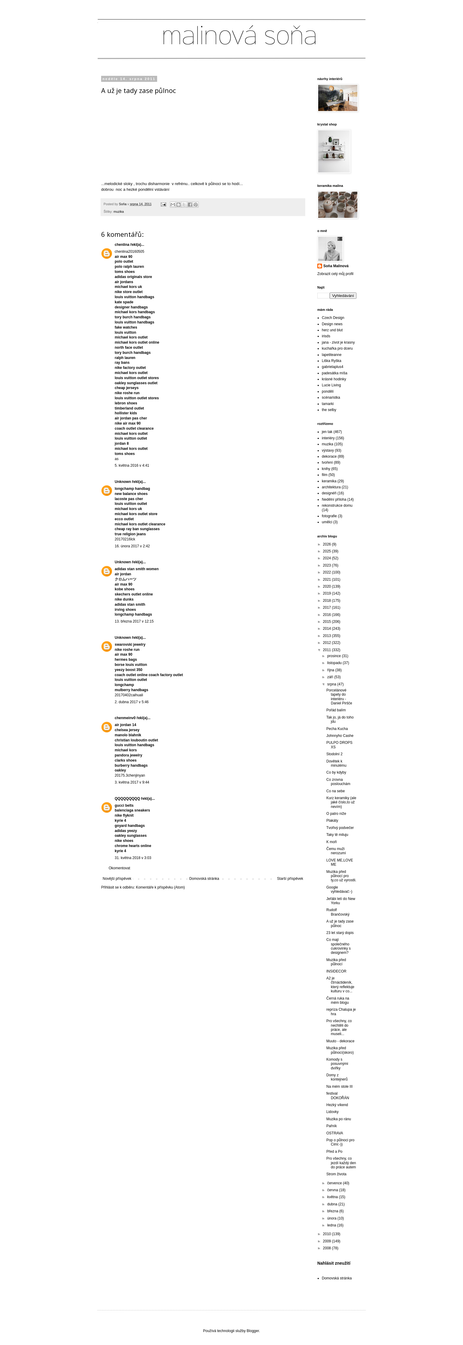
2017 (327, 607)
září (330, 677)
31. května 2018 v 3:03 (133, 858)
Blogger (253, 1331)
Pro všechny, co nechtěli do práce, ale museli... (339, 1027)
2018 (327, 600)
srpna (332, 684)
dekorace (329, 456)
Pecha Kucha (337, 729)
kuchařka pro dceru (337, 348)
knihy (326, 469)
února (332, 1218)
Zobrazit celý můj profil (335, 274)
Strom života (336, 1174)
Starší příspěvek (290, 879)
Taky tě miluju (337, 835)
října (331, 670)
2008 (327, 1248)
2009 (327, 1241)
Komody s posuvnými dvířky (337, 1063)
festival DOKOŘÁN (337, 1095)
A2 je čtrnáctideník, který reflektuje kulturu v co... (340, 984)
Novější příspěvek (117, 879)
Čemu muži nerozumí (336, 851)
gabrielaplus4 (332, 367)
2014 (327, 628)
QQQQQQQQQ (127, 798)
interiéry (328, 438)
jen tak (327, 432)
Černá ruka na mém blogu (337, 1000)
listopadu (335, 663)
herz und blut (332, 330)
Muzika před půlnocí (336, 962)
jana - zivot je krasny (338, 342)
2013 (327, 636)
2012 (327, 643)
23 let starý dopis (340, 933)
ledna (332, 1225)
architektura (331, 487)
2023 (327, 565)
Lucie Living (331, 385)
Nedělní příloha (334, 499)
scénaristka (331, 397)
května (333, 1197)
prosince (334, 656)
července (335, 1183)
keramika (329, 481)
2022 (327, 572)
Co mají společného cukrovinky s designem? (338, 946)
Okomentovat (119, 868)
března (333, 1211)
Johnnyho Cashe (339, 736)
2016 (327, 615)
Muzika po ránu (338, 1119)
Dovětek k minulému (336, 763)
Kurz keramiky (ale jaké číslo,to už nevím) (341, 802)
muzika (118, 211)
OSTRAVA (334, 1133)
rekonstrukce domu (337, 505)
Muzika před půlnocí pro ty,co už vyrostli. (341, 876)
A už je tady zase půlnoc (340, 923)
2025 (327, 551)
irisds (326, 336)
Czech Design (333, 318)
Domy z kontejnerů (337, 1077)
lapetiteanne (331, 355)
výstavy (328, 450)
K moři (331, 842)
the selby (329, 410)
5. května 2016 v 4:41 (132, 465)
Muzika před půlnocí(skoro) (340, 1050)
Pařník (331, 1126)
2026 (327, 544)
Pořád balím (336, 710)
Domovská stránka (204, 879)
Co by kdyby (336, 772)
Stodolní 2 (334, 754)
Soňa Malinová (336, 266)
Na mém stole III (339, 1086)
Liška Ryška (331, 361)
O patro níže (336, 814)
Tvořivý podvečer (340, 828)
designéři (329, 493)
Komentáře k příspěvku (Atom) (160, 887)
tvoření (327, 462)
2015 (327, 622)
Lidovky (332, 1112)
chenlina (122, 245)
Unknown (123, 482)
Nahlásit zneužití (333, 1263)
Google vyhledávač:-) (339, 889)
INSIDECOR (336, 971)
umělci (327, 522)
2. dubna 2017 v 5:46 (132, 702)
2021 (327, 579)
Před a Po (334, 1151)
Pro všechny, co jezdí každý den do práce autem (341, 1162)
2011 (327, 650)
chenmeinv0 (125, 718)
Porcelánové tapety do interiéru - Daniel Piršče (339, 696)
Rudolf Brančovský (338, 912)
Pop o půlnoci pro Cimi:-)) (340, 1142)
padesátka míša (334, 373)
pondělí (328, 391)
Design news (332, 324)
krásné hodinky (334, 379)
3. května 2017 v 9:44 (132, 782)
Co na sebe (335, 791)
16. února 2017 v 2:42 (132, 546)
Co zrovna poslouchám (338, 782)
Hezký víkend (337, 1105)
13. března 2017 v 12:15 (134, 621)
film (325, 475)
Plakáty (332, 820)
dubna (332, 1204)
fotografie (329, 516)
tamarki (328, 404)
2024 (327, 558)
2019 (327, 593)
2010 (327, 1234)
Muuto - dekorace (340, 1041)
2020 (327, 586)
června (333, 1190)
